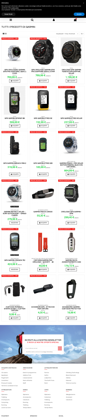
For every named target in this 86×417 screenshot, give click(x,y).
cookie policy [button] (15, 8)
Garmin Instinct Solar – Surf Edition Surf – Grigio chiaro (14, 213)
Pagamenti (5, 378)
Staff (24, 383)
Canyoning (4, 402)
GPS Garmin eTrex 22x (42, 163)
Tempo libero (27, 407)
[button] (83, 2)
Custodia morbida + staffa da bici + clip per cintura (14, 308)
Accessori (69, 397)
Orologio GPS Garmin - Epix (71, 212)
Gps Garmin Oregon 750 (14, 260)
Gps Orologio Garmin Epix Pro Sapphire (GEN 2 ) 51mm (43, 70)
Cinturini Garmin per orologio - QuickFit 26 (43, 261)
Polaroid (68, 380)
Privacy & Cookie (6, 383)
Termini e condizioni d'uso (9, 385)
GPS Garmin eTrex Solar (71, 118)
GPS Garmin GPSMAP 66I (15, 118)
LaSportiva (47, 378)
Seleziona (14, 222)
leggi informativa (47, 351)
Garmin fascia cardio (42, 212)
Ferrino (46, 372)
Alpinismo (4, 394)
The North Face (49, 380)
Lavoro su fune (6, 407)
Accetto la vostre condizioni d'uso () (39, 351)
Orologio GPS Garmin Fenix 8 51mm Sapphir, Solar (71, 71)
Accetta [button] (79, 14)
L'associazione (27, 378)
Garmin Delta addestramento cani (71, 261)
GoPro (46, 375)
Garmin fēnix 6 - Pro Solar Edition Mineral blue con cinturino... (71, 165)
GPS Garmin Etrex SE (43, 118)
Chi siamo (4, 372)
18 (82, 33)
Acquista (15, 80)
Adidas (68, 378)
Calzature (26, 399)
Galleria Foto (27, 375)
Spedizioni (4, 375)
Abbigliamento (70, 394)
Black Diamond (71, 375)
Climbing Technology (72, 372)
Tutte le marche (71, 383)
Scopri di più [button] (8, 14)
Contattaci (4, 380)
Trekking (4, 397)
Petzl (46, 383)
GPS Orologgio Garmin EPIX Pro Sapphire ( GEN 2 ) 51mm (14, 71)
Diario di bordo (27, 380)
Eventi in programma (29, 372)
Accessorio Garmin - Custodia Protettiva (71, 308)
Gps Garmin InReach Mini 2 (14, 163)
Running (4, 405)
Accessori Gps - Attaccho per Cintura (43, 308)
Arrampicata (5, 399)
